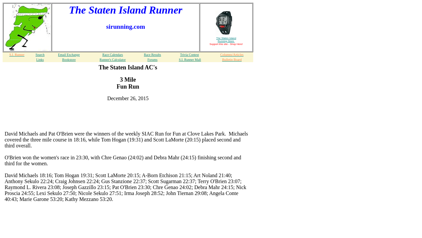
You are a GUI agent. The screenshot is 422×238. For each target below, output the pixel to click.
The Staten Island (226, 40)
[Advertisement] (127, 117)
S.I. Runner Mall (190, 59)
